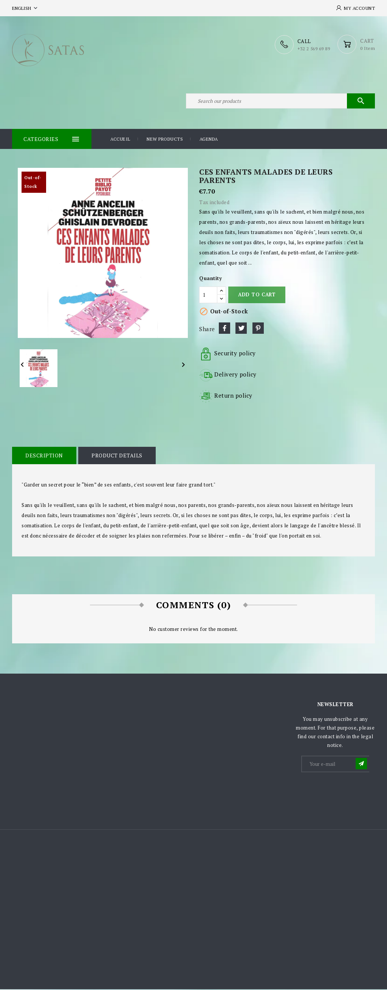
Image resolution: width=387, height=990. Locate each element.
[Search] (280, 101)
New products (165, 140)
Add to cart (257, 295)
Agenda (209, 140)
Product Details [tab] (116, 456)
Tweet (241, 329)
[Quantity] (208, 295)
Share (224, 329)
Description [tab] (44, 456)
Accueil (120, 140)
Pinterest (258, 329)
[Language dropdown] (25, 8)
